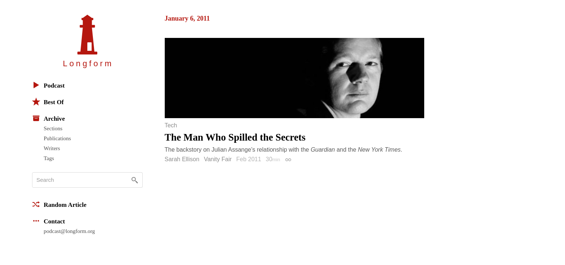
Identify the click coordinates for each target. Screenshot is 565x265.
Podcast (48, 85)
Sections (53, 128)
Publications (57, 138)
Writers (52, 148)
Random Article (59, 204)
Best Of (48, 102)
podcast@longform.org (69, 231)
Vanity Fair (217, 159)
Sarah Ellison (182, 159)
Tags (49, 158)
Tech (171, 125)
